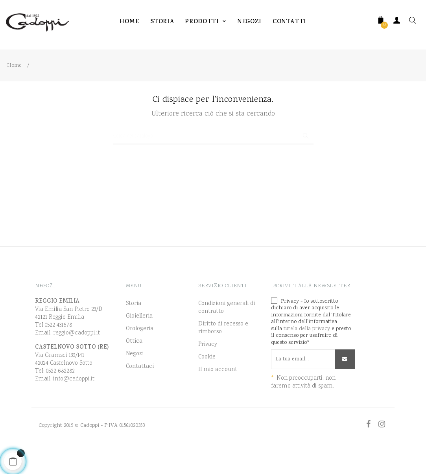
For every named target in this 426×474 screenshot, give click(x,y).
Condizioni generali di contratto (226, 331)
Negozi (135, 377)
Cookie (207, 381)
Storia (133, 327)
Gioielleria (139, 340)
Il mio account (217, 393)
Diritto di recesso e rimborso (223, 352)
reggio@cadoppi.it (76, 357)
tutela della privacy (307, 352)
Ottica (134, 365)
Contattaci (140, 390)
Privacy (207, 368)
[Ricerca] (213, 156)
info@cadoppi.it (73, 403)
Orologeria (139, 352)
